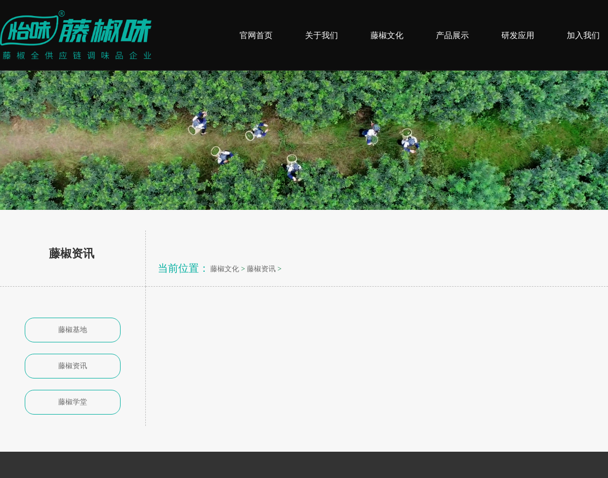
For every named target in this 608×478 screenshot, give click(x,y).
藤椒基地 (72, 330)
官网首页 (256, 35)
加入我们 (583, 35)
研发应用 (517, 35)
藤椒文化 (386, 35)
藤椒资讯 (72, 366)
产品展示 (452, 35)
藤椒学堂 (72, 402)
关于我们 (321, 35)
